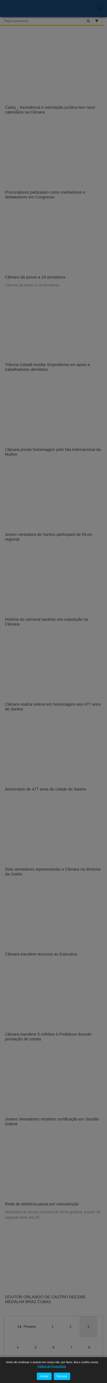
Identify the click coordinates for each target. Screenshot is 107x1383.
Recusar (62, 1376)
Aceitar (44, 1376)
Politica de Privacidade (51, 1366)
